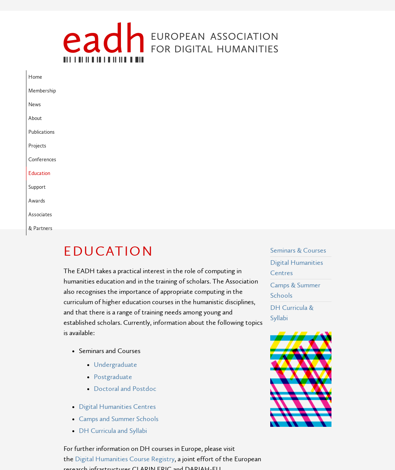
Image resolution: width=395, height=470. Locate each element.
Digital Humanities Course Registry (125, 335)
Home (73, 77)
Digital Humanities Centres (117, 283)
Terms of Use (151, 416)
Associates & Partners (144, 91)
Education (286, 77)
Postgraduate (113, 253)
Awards (101, 91)
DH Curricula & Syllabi (291, 189)
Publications (186, 77)
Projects (218, 77)
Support (74, 91)
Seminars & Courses (298, 127)
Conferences (251, 77)
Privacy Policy (151, 430)
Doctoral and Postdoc (125, 265)
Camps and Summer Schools (118, 295)
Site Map (145, 402)
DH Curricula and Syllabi (113, 307)
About (156, 77)
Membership (103, 77)
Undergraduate (115, 241)
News (133, 77)
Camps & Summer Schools (295, 166)
